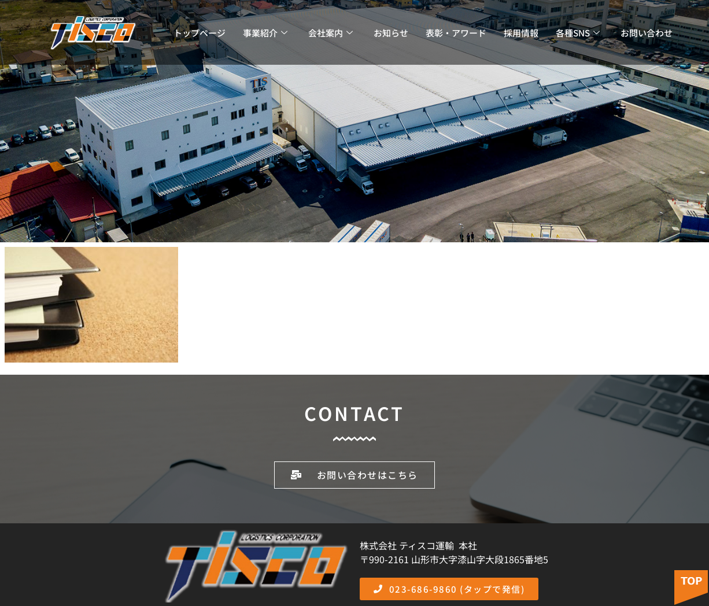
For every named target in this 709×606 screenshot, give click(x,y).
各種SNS (578, 33)
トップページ (199, 33)
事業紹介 (265, 33)
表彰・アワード (456, 33)
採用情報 (521, 33)
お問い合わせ (647, 33)
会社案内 (330, 33)
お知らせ (391, 33)
